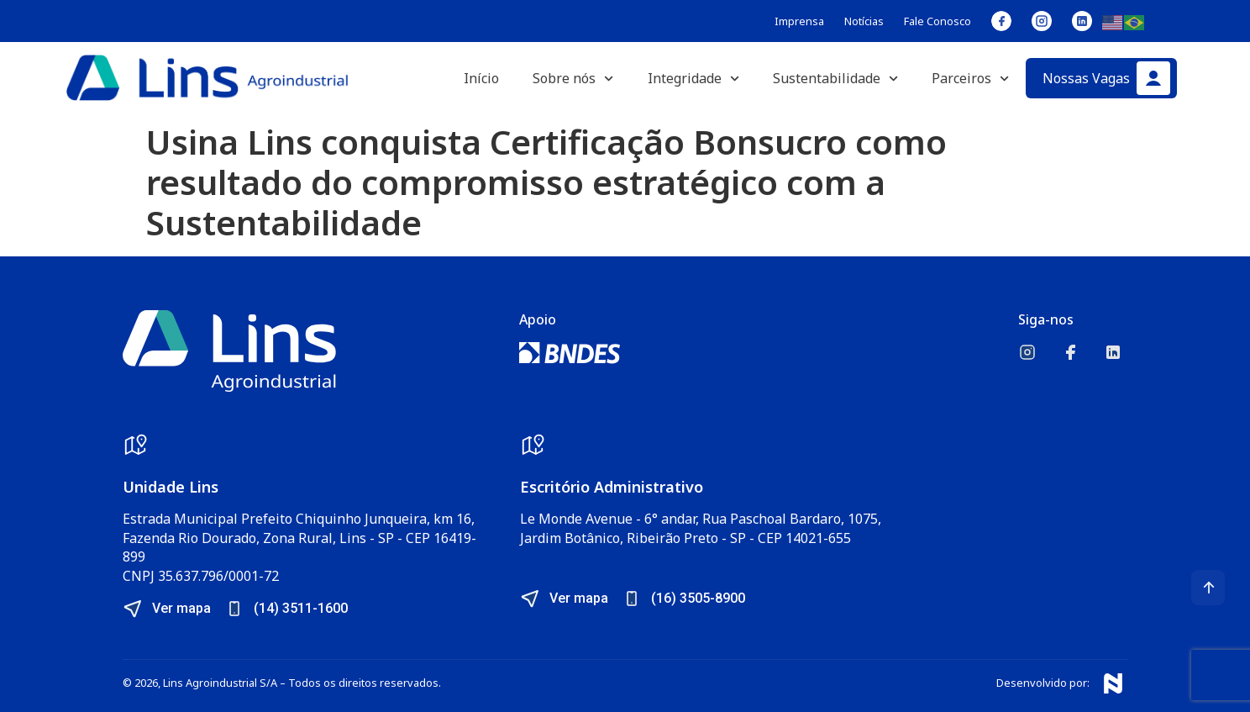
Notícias (864, 21)
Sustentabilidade (835, 79)
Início (481, 78)
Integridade (693, 79)
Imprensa (799, 21)
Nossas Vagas (1086, 78)
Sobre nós (573, 79)
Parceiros (970, 79)
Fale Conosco (937, 21)
